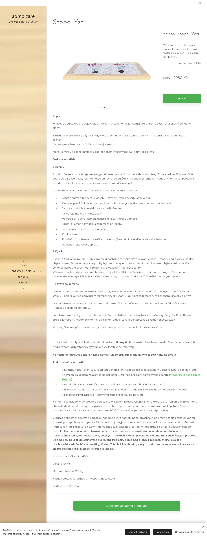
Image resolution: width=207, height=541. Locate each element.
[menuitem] (23, 265)
